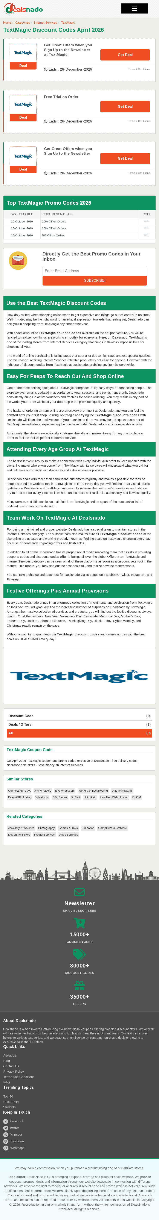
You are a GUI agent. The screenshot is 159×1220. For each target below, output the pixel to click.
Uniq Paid (90, 797)
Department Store (19, 834)
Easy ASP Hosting (20, 797)
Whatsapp (13, 1148)
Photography (46, 828)
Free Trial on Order (61, 97)
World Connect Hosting (93, 790)
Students (9, 1107)
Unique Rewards (122, 790)
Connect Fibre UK (19, 790)
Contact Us (11, 1066)
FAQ (6, 1082)
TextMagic (68, 22)
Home (7, 22)
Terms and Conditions (19, 1077)
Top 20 (8, 1096)
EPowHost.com (65, 790)
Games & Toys (68, 828)
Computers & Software (112, 828)
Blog (6, 1061)
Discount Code (79, 716)
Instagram (13, 1141)
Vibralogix (42, 797)
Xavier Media (42, 790)
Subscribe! (94, 280)
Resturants (11, 1102)
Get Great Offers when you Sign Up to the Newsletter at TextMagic (68, 50)
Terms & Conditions (139, 69)
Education (88, 828)
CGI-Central (59, 797)
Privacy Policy (13, 1071)
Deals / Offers (79, 724)
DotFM (136, 797)
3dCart (75, 797)
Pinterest (12, 1134)
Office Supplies (68, 834)
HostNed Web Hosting (114, 797)
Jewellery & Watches (21, 828)
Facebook (13, 1121)
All (79, 733)
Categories (22, 22)
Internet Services (45, 22)
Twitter (11, 1128)
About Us (9, 1055)
